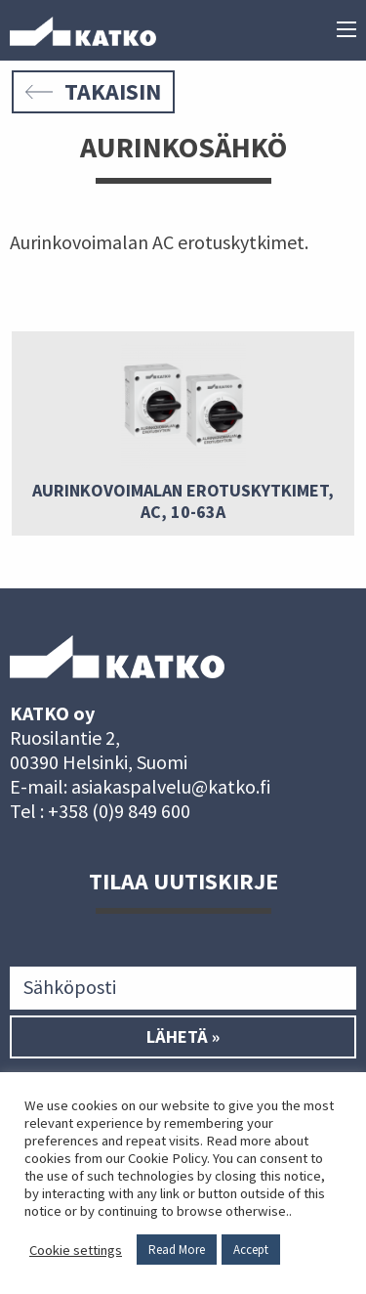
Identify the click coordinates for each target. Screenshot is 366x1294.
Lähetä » (183, 1037)
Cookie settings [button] (75, 1250)
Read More (176, 1249)
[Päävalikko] (346, 31)
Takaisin (93, 91)
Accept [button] (250, 1249)
